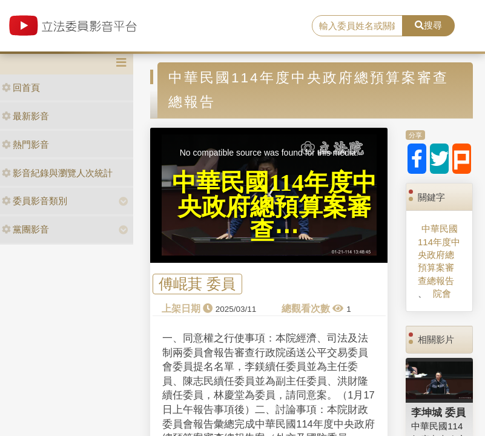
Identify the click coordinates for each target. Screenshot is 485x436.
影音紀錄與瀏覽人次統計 (57, 173)
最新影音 (25, 116)
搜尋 (428, 25)
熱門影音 (25, 144)
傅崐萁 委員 (197, 284)
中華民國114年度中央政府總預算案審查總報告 (439, 254)
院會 (442, 293)
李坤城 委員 (438, 412)
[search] (357, 26)
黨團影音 (25, 229)
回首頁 (21, 87)
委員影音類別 (34, 201)
